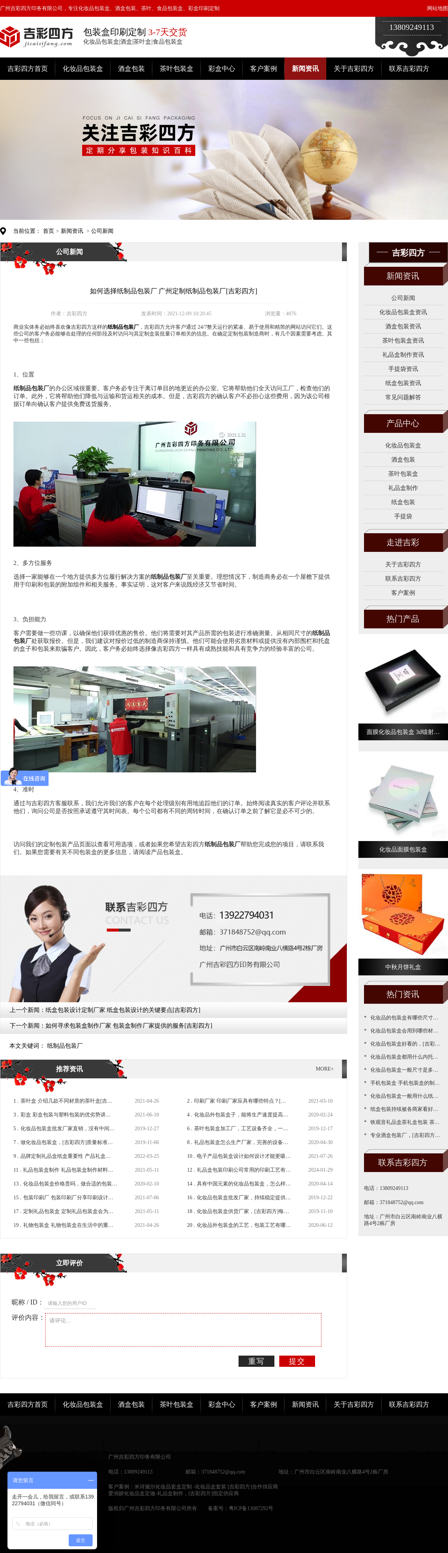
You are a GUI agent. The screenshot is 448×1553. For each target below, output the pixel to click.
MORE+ (325, 1069)
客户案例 (263, 68)
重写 (256, 1361)
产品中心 (402, 423)
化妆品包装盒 (83, 68)
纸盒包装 (403, 502)
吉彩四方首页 (27, 68)
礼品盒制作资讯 (403, 354)
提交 (297, 1361)
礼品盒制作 (403, 488)
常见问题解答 (403, 397)
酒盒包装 (131, 68)
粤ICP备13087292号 (251, 1508)
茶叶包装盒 (176, 68)
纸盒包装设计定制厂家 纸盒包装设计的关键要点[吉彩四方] (123, 1010)
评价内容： (28, 1317)
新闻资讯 (305, 68)
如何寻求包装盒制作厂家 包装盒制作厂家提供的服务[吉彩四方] (129, 1025)
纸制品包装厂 (65, 1046)
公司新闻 (102, 231)
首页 (48, 231)
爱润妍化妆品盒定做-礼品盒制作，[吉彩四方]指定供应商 (173, 1493)
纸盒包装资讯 (403, 383)
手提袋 (403, 516)
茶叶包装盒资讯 (403, 340)
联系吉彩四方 (409, 68)
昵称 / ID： (28, 1302)
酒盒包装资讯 (403, 326)
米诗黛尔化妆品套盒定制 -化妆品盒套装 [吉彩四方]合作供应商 (206, 1487)
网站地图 (437, 8)
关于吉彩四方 (354, 68)
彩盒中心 (221, 68)
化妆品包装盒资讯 (403, 312)
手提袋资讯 (403, 369)
